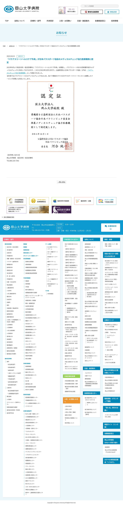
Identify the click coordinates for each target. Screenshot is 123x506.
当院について (19, 21)
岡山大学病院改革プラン (91, 254)
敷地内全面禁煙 (92, 12)
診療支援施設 (26, 364)
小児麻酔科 (10, 328)
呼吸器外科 (10, 280)
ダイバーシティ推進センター (30, 257)
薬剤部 (25, 245)
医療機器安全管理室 (30, 271)
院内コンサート (89, 361)
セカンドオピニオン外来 (71, 279)
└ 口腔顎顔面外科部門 (13, 394)
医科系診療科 (8, 245)
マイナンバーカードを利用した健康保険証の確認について (111, 275)
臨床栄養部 (28, 313)
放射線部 (27, 285)
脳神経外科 (10, 315)
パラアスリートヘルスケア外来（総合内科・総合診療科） (71, 344)
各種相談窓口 (100, 21)
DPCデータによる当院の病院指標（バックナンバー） (92, 341)
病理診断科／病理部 (12, 349)
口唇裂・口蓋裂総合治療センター (34, 441)
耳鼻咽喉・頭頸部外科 (12, 309)
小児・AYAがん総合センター (32, 487)
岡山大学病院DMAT (110, 392)
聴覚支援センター (28, 254)
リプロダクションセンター (32, 455)
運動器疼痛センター (30, 351)
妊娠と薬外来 (68, 354)
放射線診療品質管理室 (31, 274)
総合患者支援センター (31, 376)
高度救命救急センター (31, 316)
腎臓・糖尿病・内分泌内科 (14, 259)
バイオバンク (28, 407)
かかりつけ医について (110, 285)
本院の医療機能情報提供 (91, 328)
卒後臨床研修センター (31, 401)
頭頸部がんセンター (30, 420)
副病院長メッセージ (90, 248)
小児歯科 (9, 400)
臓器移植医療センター (31, 330)
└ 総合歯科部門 (11, 365)
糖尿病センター (29, 339)
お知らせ (12, 47)
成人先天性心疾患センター (32, 438)
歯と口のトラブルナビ (70, 360)
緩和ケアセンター (30, 482)
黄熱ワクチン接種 (69, 323)
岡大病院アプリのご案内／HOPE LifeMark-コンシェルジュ (111, 264)
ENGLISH (112, 12)
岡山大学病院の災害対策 (111, 381)
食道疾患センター (30, 464)
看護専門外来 (68, 357)
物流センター (28, 379)
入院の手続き (68, 407)
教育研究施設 (26, 395)
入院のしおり (68, 410)
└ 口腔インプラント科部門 (14, 374)
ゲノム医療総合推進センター (32, 404)
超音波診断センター (30, 333)
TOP (7, 21)
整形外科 (9, 297)
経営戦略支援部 (29, 370)
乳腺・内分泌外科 (11, 283)
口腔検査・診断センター (31, 429)
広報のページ (109, 321)
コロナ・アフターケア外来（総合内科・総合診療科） (71, 337)
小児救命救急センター (31, 473)
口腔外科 (9, 388)
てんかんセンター (30, 432)
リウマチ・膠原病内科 (12, 262)
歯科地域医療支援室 (30, 388)
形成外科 (9, 300)
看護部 (25, 248)
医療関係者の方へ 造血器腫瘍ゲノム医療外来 (72, 311)
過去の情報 (110, 351)
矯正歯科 (9, 397)
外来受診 (50, 21)
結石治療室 (28, 359)
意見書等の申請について (71, 276)
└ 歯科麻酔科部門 (11, 386)
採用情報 (114, 21)
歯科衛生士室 (28, 385)
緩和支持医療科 (11, 352)
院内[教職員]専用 (8, 218)
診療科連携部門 (27, 412)
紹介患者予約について (90, 410)
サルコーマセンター (30, 435)
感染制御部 (28, 265)
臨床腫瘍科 (10, 346)
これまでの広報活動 (110, 363)
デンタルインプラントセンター (33, 452)
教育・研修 (108, 240)
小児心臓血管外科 (11, 294)
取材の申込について (90, 354)
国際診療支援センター (31, 447)
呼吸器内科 (10, 257)
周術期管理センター (30, 327)
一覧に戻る (61, 183)
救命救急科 (10, 343)
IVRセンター (28, 342)
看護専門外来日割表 (70, 392)
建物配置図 (88, 380)
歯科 (8, 362)
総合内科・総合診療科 (12, 248)
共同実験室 (50, 294)
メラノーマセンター (30, 444)
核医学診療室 (28, 356)
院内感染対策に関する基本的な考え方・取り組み (92, 295)
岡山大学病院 (24, 9)
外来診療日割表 (69, 377)
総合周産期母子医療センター (32, 319)
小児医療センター (30, 426)
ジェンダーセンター (30, 345)
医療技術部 (26, 251)
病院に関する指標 (89, 336)
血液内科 (9, 254)
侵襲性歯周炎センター (31, 450)
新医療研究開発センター (31, 398)
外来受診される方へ (71, 240)
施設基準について (89, 348)
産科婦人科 (10, 337)
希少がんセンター (30, 484)
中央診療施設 (26, 279)
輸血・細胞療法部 (30, 304)
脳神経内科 (10, 268)
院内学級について (69, 424)
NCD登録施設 (88, 320)
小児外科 (9, 291)
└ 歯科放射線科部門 (12, 383)
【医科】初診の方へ (70, 250)
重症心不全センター (30, 354)
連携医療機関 (88, 326)
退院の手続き (68, 416)
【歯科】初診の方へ (70, 260)
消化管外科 (10, 274)
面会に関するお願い (110, 308)
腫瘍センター (28, 321)
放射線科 (9, 340)
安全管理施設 (26, 259)
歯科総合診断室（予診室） (14, 411)
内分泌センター (29, 324)
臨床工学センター (30, 373)
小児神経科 (10, 325)
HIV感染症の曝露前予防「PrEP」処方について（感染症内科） (71, 330)
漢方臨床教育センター (31, 458)
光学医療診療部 (29, 310)
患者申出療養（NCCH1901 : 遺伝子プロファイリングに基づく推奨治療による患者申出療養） (72, 290)
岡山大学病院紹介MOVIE (111, 330)
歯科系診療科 (8, 359)
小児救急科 (10, 334)
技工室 (27, 382)
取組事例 (107, 448)
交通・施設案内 (83, 21)
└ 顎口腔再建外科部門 (13, 391)
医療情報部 (28, 367)
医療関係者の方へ (90, 394)
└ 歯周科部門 (10, 371)
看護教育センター (30, 461)
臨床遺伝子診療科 (11, 355)
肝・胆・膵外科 (11, 277)
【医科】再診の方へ (70, 253)
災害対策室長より (109, 378)
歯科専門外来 (10, 414)
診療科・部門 (35, 21)
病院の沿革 (88, 317)
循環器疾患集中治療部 (31, 293)
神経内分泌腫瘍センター (31, 490)
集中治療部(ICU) (29, 290)
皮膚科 (8, 303)
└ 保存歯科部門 (11, 368)
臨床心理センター (30, 470)
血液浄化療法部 (29, 307)
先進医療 (87, 351)
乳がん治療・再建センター (32, 415)
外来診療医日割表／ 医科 (71, 382)
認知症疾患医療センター (31, 423)
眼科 (8, 306)
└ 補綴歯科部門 (11, 377)
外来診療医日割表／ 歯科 (71, 384)
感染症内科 (10, 271)
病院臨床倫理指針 (89, 257)
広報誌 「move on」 (110, 333)
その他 (47, 291)
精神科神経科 (10, 312)
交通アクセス (88, 377)
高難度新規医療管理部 (31, 268)
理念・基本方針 (89, 251)
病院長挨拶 (88, 245)
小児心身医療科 (11, 331)
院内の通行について (110, 298)
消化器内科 (10, 251)
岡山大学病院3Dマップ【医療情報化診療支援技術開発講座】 (91, 384)
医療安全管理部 (29, 262)
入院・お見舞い (65, 21)
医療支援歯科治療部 (12, 408)
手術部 (27, 288)
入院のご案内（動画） (70, 413)
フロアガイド (88, 374)
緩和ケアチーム (51, 262)
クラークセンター (30, 467)
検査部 (27, 282)
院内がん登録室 (29, 390)
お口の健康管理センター (31, 479)
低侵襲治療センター (30, 336)
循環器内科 (10, 265)
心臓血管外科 (10, 289)
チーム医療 (48, 245)
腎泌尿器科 (10, 286)
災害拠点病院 (108, 389)
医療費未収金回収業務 (90, 323)
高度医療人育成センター (31, 476)
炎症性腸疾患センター (31, 348)
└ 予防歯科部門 (11, 380)
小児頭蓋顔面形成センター (32, 418)
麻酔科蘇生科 (10, 318)
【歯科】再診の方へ (70, 263)
